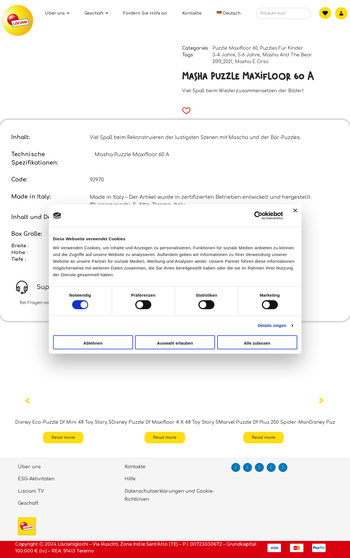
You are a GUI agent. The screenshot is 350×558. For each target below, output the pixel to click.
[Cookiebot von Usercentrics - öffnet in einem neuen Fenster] (258, 215)
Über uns (29, 466)
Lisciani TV (31, 491)
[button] (184, 110)
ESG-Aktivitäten (36, 478)
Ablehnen (92, 342)
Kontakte (135, 466)
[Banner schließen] (295, 216)
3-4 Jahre (223, 54)
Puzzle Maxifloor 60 (234, 48)
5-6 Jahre (249, 54)
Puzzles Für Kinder (281, 48)
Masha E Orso (252, 61)
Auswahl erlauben (175, 342)
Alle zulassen (257, 342)
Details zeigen (272, 325)
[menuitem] (229, 13)
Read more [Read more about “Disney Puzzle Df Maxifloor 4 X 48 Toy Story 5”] (165, 437)
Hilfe (130, 478)
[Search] (298, 15)
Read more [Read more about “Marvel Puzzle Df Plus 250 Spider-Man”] (263, 437)
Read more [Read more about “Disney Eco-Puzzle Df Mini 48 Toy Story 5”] (63, 437)
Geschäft (28, 503)
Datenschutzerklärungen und (160, 491)
